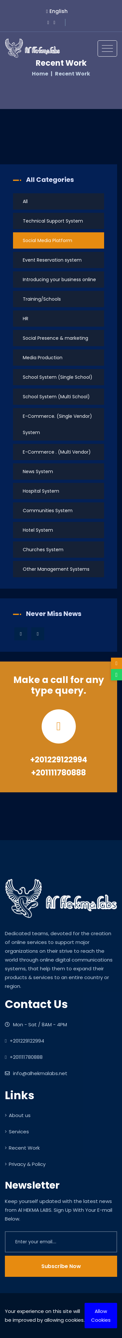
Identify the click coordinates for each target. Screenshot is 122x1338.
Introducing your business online (59, 279)
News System (38, 471)
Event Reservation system (52, 260)
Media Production (42, 357)
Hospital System (41, 491)
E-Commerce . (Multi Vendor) (57, 452)
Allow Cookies (101, 1315)
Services (17, 1131)
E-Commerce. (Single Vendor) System (57, 424)
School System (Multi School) (56, 396)
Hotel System (38, 530)
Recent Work (22, 1147)
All (25, 201)
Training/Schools (42, 299)
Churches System (43, 549)
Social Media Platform (47, 240)
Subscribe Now (61, 1266)
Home (40, 73)
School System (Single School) (57, 377)
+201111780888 (58, 772)
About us (18, 1115)
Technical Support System (53, 221)
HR (25, 318)
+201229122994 (58, 759)
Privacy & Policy (25, 1164)
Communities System (48, 510)
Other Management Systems (56, 569)
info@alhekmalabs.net (36, 1073)
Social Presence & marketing (55, 338)
